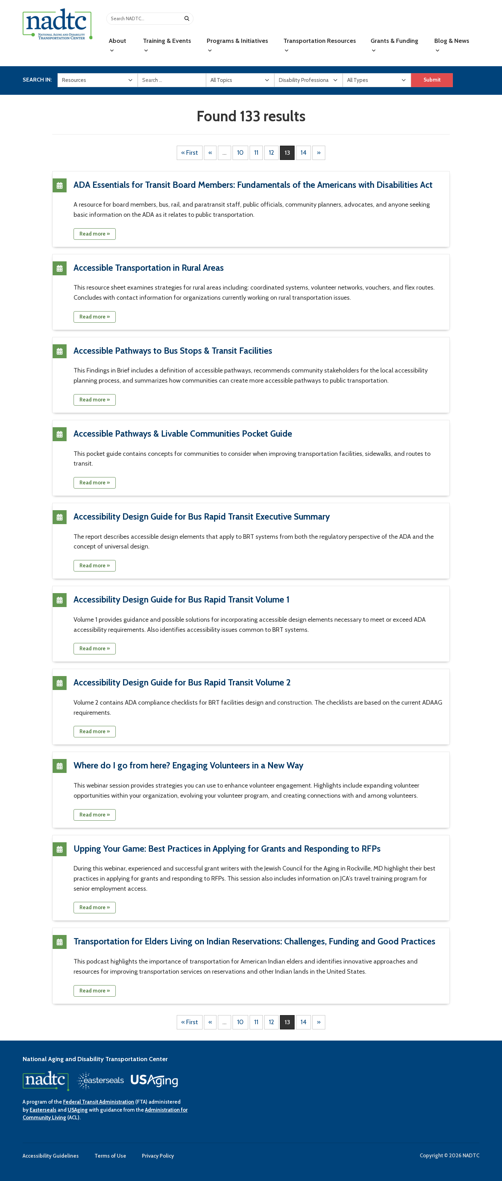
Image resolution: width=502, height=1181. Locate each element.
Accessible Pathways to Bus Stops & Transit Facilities (173, 350)
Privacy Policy (158, 1156)
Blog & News (451, 45)
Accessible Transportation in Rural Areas (149, 267)
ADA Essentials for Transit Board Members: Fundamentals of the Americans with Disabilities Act (253, 184)
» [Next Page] (319, 152)
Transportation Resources (319, 45)
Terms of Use (110, 1156)
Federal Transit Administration (98, 1102)
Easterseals (43, 1110)
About (117, 45)
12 (271, 152)
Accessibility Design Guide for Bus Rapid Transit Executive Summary (202, 516)
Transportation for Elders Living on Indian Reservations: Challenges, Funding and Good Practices (254, 941)
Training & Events (167, 45)
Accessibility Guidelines (51, 1156)
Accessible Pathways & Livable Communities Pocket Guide (183, 433)
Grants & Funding (394, 45)
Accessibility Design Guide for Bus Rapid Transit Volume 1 (182, 599)
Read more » (94, 234)
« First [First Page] (189, 152)
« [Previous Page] (210, 152)
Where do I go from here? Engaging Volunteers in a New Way (188, 765)
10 (240, 152)
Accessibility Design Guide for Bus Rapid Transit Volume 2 (182, 682)
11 (256, 152)
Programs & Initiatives (237, 45)
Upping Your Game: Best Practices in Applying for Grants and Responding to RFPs (227, 848)
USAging (78, 1110)
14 (303, 152)
